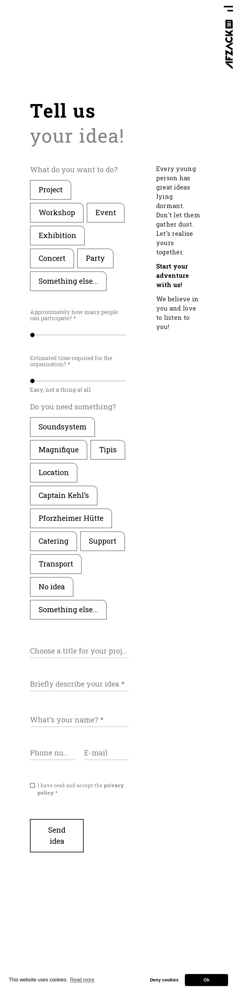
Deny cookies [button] (164, 979)
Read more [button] (82, 979)
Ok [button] (207, 979)
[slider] (79, 335)
